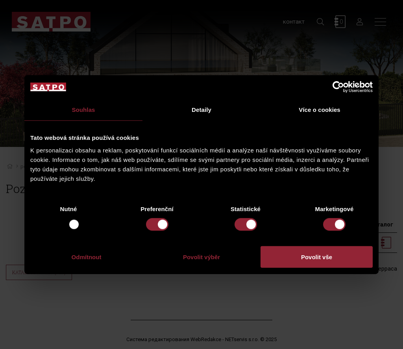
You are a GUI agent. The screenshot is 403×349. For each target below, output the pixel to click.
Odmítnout (87, 256)
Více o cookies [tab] (319, 109)
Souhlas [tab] (83, 109)
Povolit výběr (201, 256)
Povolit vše (316, 256)
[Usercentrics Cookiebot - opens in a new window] (338, 87)
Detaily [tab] (201, 109)
